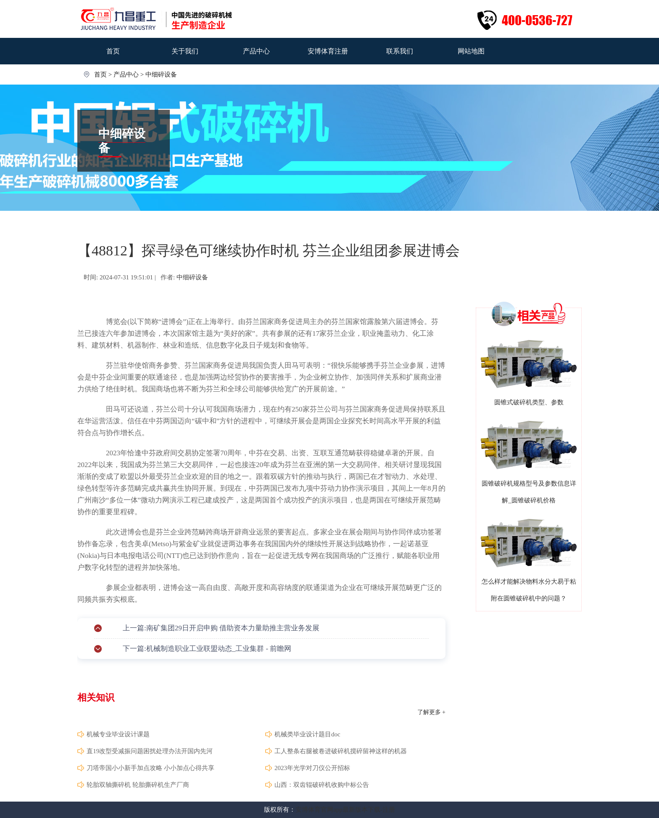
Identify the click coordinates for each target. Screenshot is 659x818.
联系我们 (399, 51)
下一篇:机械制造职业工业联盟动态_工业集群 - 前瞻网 (207, 649)
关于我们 (184, 51)
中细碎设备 (161, 74)
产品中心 (256, 51)
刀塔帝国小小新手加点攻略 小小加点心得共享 (150, 768)
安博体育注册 (328, 51)
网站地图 (471, 51)
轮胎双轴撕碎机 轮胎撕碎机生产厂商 (138, 784)
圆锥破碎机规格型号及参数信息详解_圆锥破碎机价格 (529, 492)
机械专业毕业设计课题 (118, 734)
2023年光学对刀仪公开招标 (312, 768)
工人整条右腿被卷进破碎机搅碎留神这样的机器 (340, 751)
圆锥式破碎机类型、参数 (529, 402)
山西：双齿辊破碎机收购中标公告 (321, 784)
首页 (113, 51)
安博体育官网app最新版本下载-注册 (345, 809)
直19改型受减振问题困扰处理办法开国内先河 (150, 751)
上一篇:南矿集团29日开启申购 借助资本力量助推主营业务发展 (221, 628)
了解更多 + (431, 712)
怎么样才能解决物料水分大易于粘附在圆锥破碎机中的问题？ (529, 590)
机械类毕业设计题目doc (307, 734)
